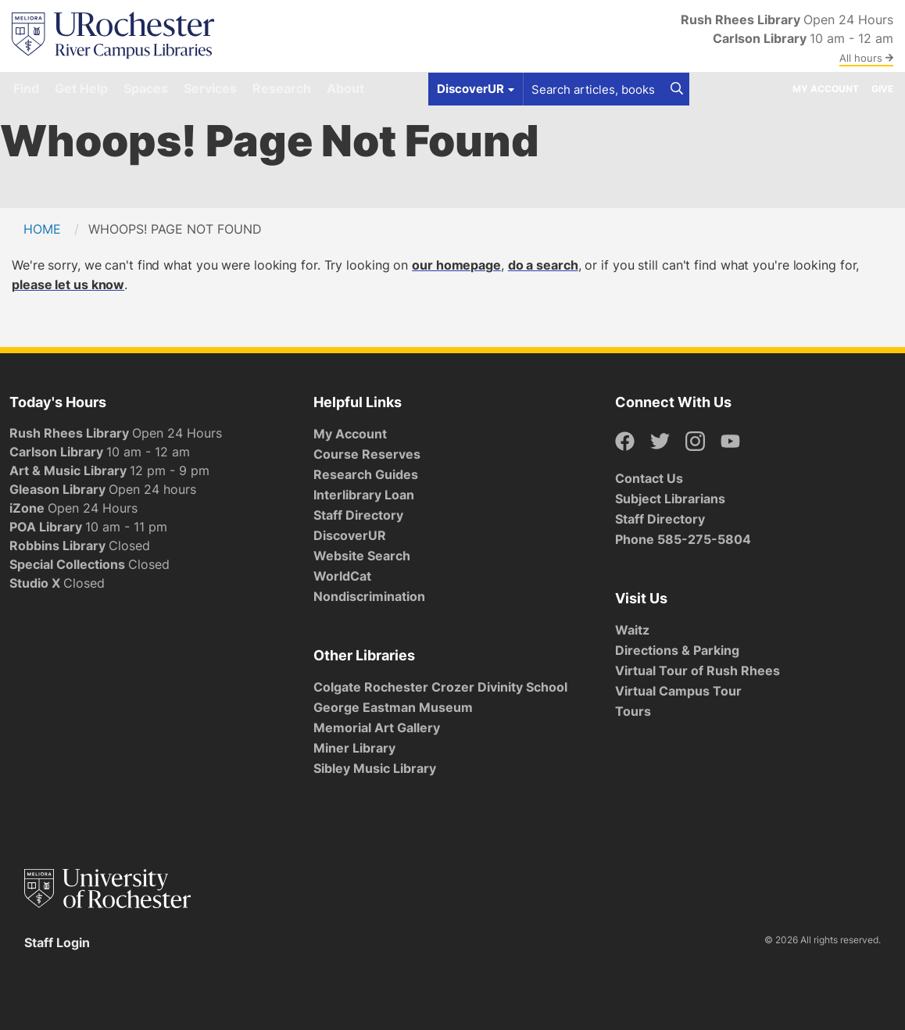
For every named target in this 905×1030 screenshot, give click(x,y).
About (345, 88)
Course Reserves (366, 454)
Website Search (361, 555)
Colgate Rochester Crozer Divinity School (440, 687)
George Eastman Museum (393, 707)
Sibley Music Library (374, 768)
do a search (543, 265)
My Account (825, 88)
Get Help (81, 88)
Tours (633, 711)
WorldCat (342, 576)
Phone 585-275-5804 (683, 539)
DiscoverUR (349, 535)
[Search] (676, 89)
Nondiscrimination (369, 596)
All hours (866, 58)
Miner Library (354, 747)
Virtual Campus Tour (678, 690)
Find (26, 88)
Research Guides (365, 474)
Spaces (145, 88)
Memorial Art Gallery (376, 727)
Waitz (632, 629)
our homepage (456, 265)
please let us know (68, 284)
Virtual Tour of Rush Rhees (697, 670)
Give (882, 88)
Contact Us (649, 478)
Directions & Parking (677, 650)
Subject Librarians (670, 498)
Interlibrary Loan (363, 494)
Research (281, 88)
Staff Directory (358, 515)
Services (210, 88)
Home (42, 229)
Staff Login (57, 942)
